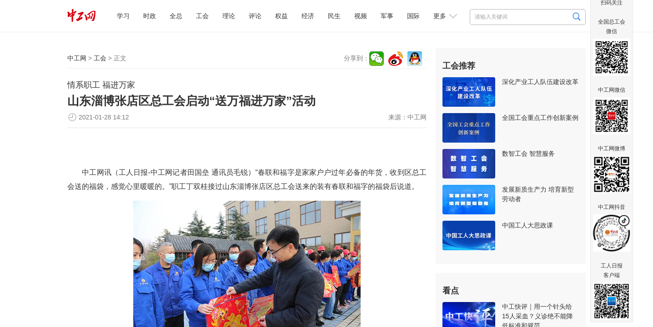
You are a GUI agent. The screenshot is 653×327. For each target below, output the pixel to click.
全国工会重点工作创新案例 (540, 117)
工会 (202, 16)
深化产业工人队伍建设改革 (540, 81)
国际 (413, 16)
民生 (334, 16)
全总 (176, 16)
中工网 (76, 58)
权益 (281, 16)
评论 (255, 16)
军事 (387, 16)
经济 (307, 16)
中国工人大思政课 (527, 225)
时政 (149, 16)
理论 (228, 16)
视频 (360, 16)
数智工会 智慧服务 (528, 153)
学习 (123, 16)
